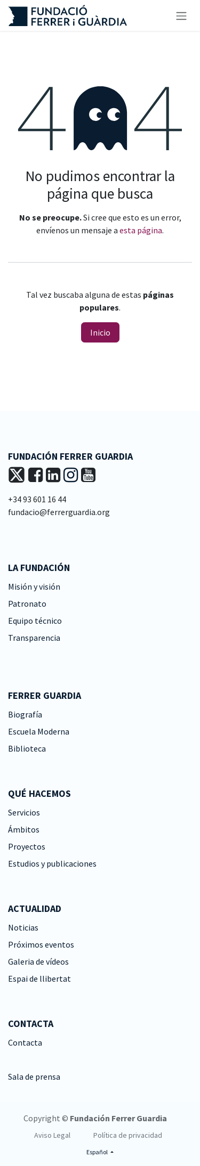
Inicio (100, 332)
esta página (140, 230)
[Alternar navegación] (181, 15)
